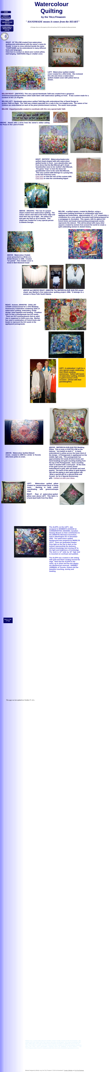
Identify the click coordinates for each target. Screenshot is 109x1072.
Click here (39, 176)
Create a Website (68, 1070)
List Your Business (79, 1070)
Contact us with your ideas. (64, 478)
